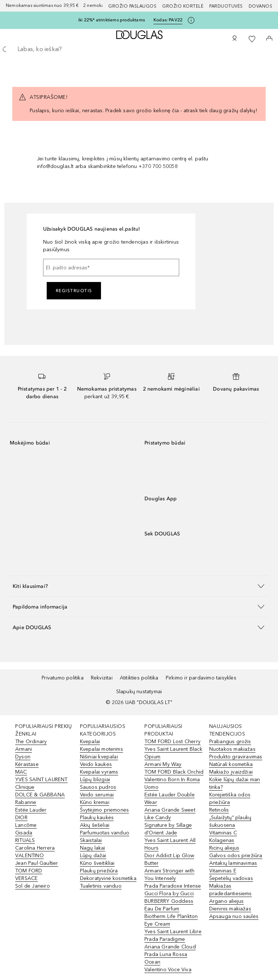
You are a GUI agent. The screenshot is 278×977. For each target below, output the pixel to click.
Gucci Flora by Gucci (169, 893)
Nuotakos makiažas (232, 749)
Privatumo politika (63, 678)
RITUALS (25, 840)
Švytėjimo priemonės (104, 810)
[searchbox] (139, 49)
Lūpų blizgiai (95, 779)
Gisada (23, 833)
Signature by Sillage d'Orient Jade (168, 829)
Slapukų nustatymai (139, 691)
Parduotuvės (226, 6)
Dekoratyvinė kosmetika (108, 878)
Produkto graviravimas (235, 757)
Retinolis (219, 810)
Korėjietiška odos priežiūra (229, 798)
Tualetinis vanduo (101, 886)
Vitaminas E (222, 871)
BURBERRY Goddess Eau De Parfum (168, 905)
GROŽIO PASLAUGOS (132, 6)
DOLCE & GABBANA (40, 795)
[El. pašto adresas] (111, 267)
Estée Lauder (30, 810)
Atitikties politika (139, 678)
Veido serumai (97, 795)
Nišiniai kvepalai (99, 757)
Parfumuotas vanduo (105, 833)
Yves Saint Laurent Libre (173, 931)
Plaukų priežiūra (99, 871)
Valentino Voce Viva (167, 970)
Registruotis (74, 290)
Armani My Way (163, 764)
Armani (23, 749)
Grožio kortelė (182, 6)
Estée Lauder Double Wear (169, 798)
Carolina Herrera (35, 848)
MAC (21, 772)
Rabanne (25, 802)
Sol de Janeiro (32, 886)
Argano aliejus (226, 901)
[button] (139, 586)
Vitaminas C (223, 833)
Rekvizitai (102, 678)
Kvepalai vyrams (99, 772)
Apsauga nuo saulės (234, 916)
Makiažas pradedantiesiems (230, 890)
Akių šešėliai (95, 825)
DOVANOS (261, 6)
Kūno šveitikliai (97, 863)
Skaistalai (91, 840)
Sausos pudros (98, 787)
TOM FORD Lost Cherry (172, 741)
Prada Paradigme (164, 939)
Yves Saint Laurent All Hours (169, 844)
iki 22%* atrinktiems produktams (111, 19)
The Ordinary (31, 741)
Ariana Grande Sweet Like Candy (169, 814)
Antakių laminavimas (233, 863)
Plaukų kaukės (97, 817)
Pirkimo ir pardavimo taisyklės (201, 678)
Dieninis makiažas (230, 909)
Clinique (25, 787)
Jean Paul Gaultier (36, 863)
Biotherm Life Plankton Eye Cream (171, 920)
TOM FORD (28, 871)
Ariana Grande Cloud (170, 947)
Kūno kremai (94, 802)
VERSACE (26, 878)
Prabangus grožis (230, 741)
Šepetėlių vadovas (231, 878)
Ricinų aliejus (224, 848)
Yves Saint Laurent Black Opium (173, 753)
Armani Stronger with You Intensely (169, 874)
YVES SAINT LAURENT (41, 779)
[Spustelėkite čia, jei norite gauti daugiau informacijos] (191, 20)
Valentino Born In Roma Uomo (172, 783)
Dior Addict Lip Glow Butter (169, 859)
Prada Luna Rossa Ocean (165, 958)
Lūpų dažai (93, 855)
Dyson (22, 757)
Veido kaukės (96, 764)
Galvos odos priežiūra (235, 855)
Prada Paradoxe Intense (172, 886)
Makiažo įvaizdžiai (231, 772)
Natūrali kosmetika (231, 764)
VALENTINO (29, 855)
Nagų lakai (92, 848)
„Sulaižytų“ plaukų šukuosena (230, 821)
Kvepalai (90, 741)
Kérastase (27, 764)
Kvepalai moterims (101, 749)
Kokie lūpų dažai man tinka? (234, 783)
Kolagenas (222, 840)
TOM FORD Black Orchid (173, 772)
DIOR (21, 817)
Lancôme (26, 825)
